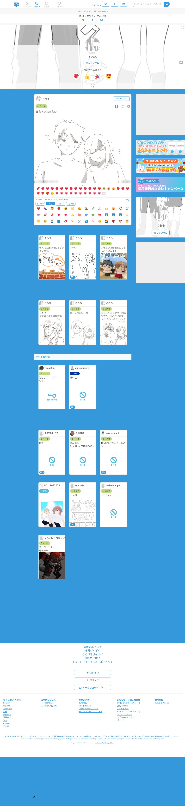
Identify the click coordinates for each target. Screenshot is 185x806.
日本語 (6, 726)
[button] (34, 797)
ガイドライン (85, 705)
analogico (98, 743)
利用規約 (83, 702)
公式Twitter (122, 705)
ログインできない (124, 714)
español (6, 705)
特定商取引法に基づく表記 (90, 711)
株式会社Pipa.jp (162, 702)
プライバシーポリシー (89, 708)
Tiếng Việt (7, 708)
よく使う (40, 203)
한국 (5, 711)
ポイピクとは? (47, 702)
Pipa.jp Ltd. (109, 743)
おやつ (60, 203)
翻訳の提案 (15, 699)
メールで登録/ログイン (92, 687)
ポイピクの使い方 (49, 705)
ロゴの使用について (125, 717)
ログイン (92, 672)
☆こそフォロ (92, 62)
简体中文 (7, 714)
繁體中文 (7, 717)
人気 (50, 203)
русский (7, 723)
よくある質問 (123, 708)
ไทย (5, 720)
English (6, 702)
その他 (71, 203)
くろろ (92, 57)
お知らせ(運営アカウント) (128, 702)
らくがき (41, 106)
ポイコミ (121, 720)
